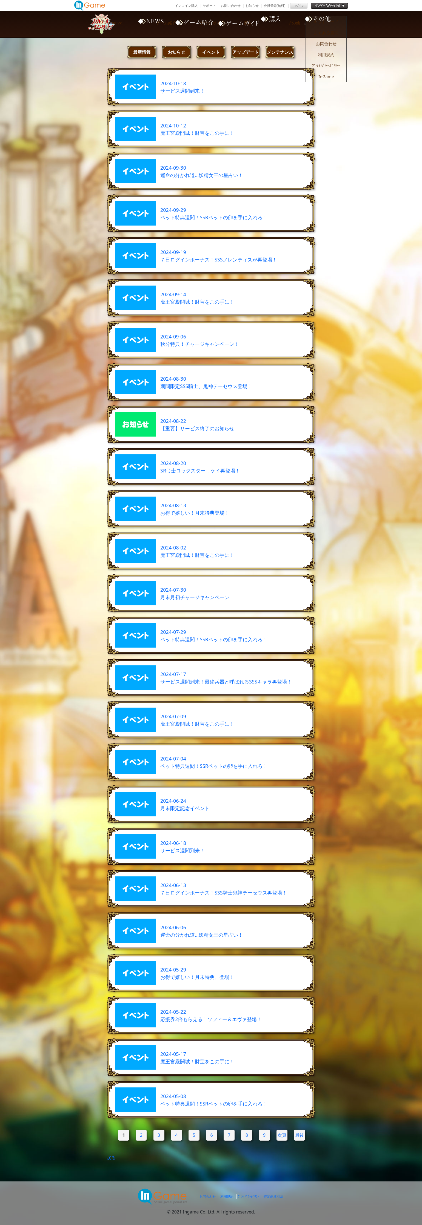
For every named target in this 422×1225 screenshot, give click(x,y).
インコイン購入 (186, 5)
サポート (209, 5)
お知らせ (252, 5)
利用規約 (226, 1196)
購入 (285, 24)
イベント (211, 52)
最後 (299, 1135)
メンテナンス (280, 52)
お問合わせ (207, 1196)
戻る (111, 1158)
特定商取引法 (273, 1196)
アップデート (245, 52)
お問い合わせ (231, 5)
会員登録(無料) (274, 5)
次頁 (282, 1135)
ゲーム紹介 (192, 24)
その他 (331, 24)
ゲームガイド (238, 24)
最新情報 (142, 52)
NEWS (145, 24)
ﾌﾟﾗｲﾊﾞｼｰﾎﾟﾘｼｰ (248, 1196)
